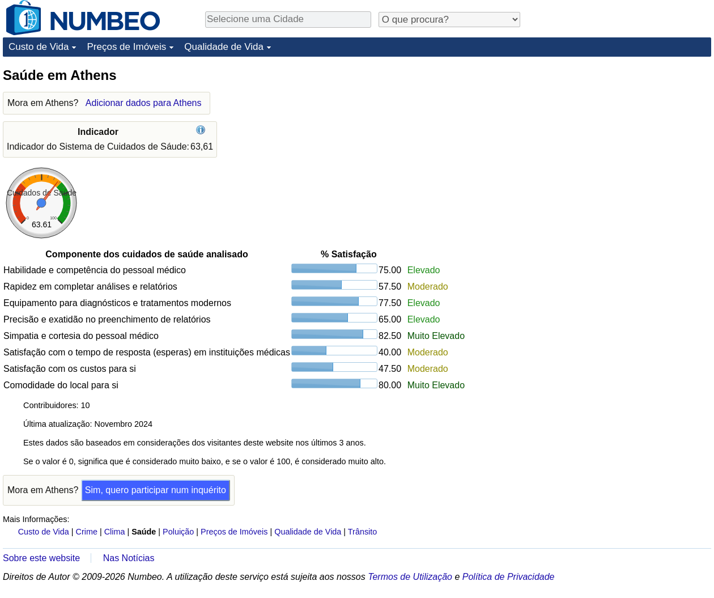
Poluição (178, 531)
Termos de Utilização (410, 577)
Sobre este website (41, 558)
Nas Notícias (129, 558)
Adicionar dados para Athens (144, 103)
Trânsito (362, 531)
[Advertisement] (626, 137)
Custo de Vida (38, 46)
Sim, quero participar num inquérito (155, 490)
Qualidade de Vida (224, 46)
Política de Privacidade (508, 577)
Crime (86, 531)
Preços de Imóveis (126, 46)
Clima (114, 531)
